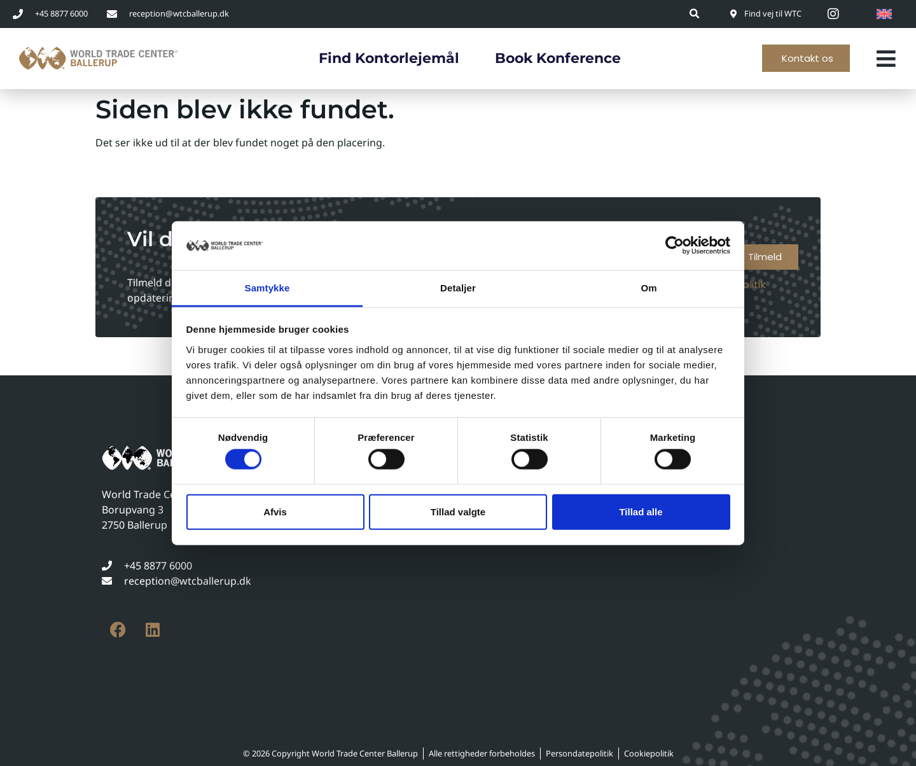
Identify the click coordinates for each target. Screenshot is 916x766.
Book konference (558, 58)
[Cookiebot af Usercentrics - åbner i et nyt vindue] (674, 245)
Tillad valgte (458, 511)
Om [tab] (648, 287)
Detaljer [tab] (458, 287)
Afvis (275, 511)
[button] (695, 14)
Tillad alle (640, 511)
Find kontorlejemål (389, 58)
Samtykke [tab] (267, 287)
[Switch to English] (884, 14)
